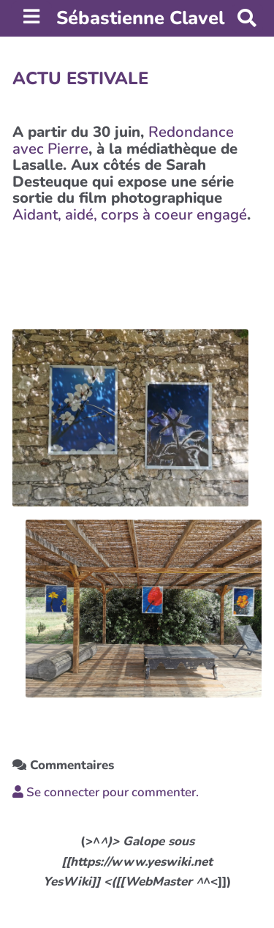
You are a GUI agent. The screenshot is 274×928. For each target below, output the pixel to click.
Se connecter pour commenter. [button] (105, 792)
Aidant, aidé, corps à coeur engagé (129, 214)
